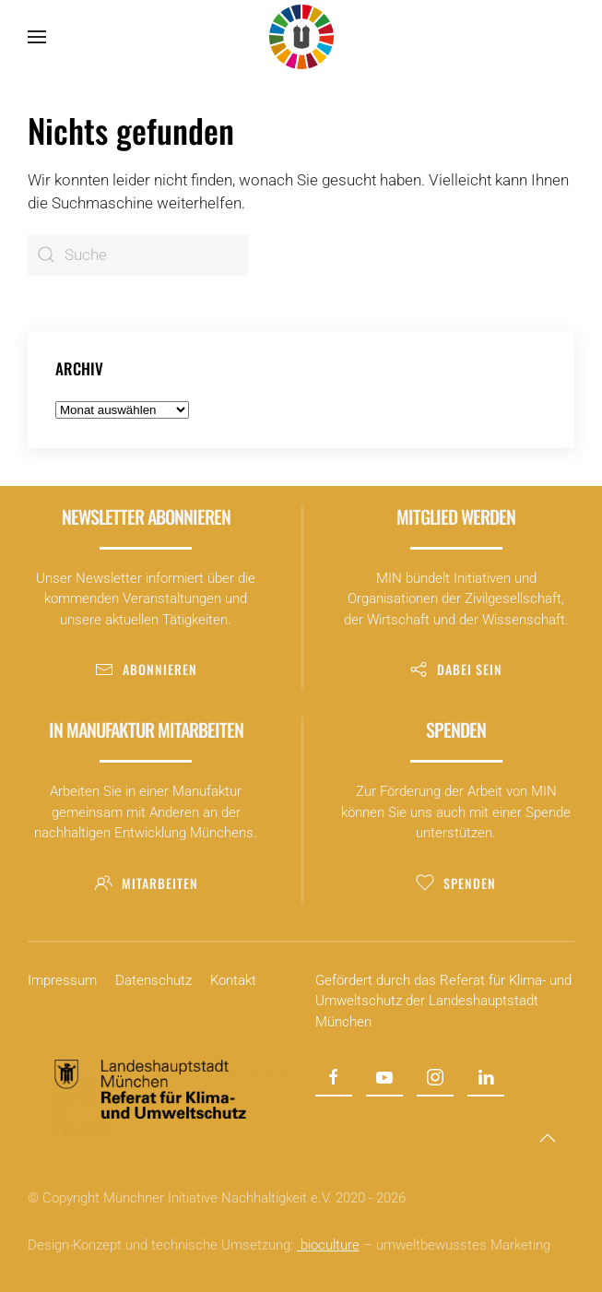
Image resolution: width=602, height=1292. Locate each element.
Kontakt (233, 980)
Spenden (456, 883)
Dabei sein (455, 669)
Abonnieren (146, 669)
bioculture (328, 1245)
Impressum (62, 980)
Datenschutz (153, 980)
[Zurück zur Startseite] (301, 37)
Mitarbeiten (146, 883)
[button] (37, 37)
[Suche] (138, 255)
